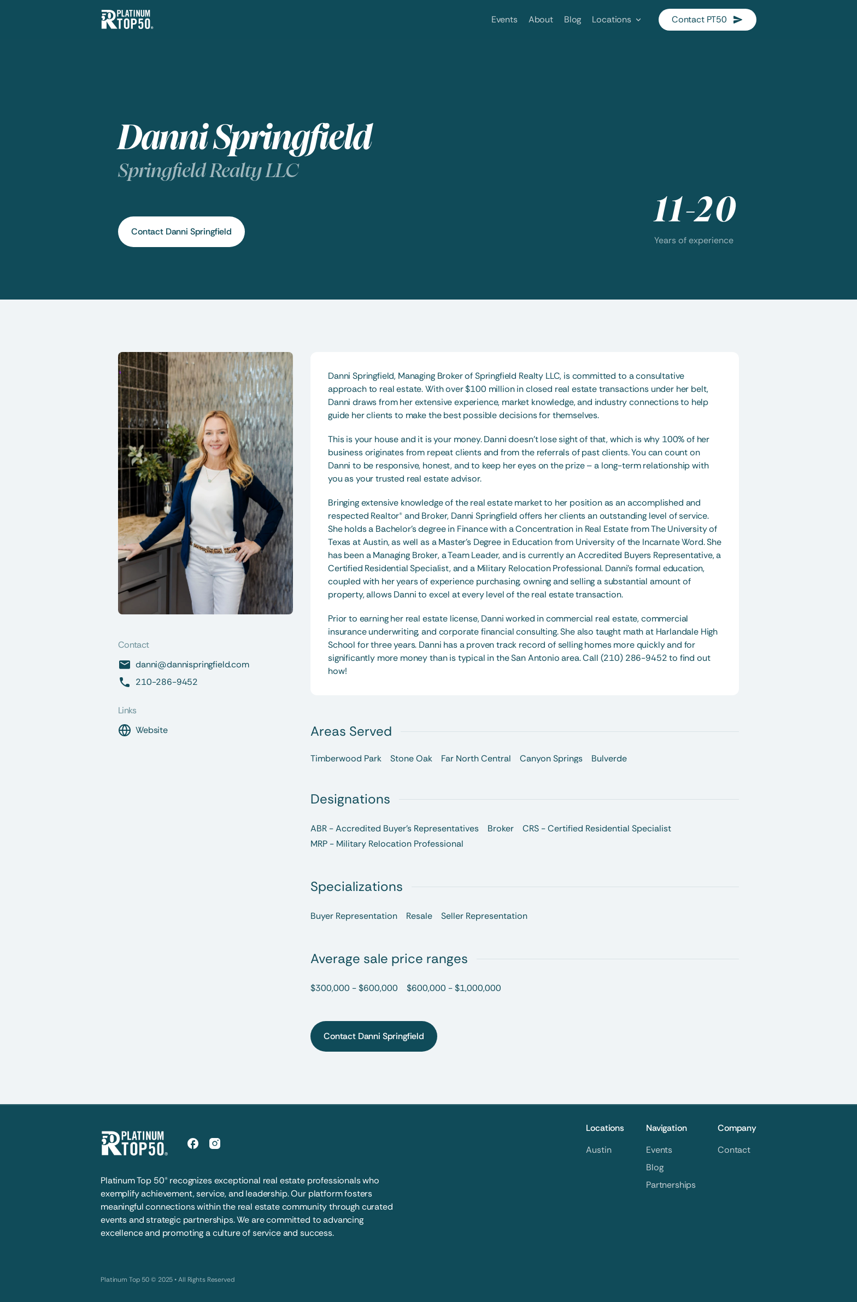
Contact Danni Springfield (181, 231)
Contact (734, 1150)
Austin (598, 1150)
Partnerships (671, 1184)
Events (659, 1150)
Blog (654, 1167)
